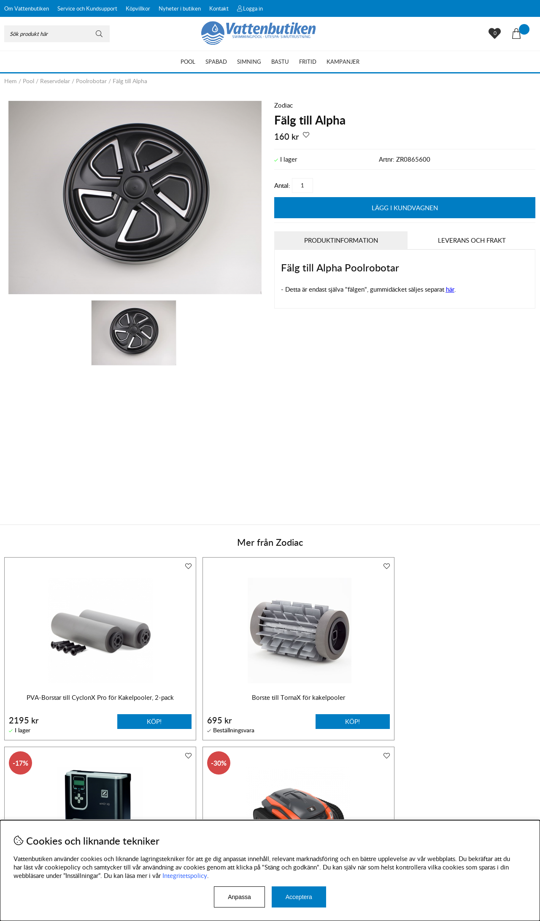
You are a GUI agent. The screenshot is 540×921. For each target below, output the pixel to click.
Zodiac (283, 105)
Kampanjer (343, 61)
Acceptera (299, 897)
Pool (188, 61)
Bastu (280, 61)
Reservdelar (55, 81)
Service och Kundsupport (87, 8)
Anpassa (239, 897)
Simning (249, 61)
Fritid (307, 61)
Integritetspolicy (184, 875)
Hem (10, 81)
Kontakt (219, 8)
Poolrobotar (91, 81)
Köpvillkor (138, 8)
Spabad (216, 61)
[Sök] (57, 33)
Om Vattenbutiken (26, 8)
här (450, 288)
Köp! (372, 720)
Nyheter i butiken (180, 8)
